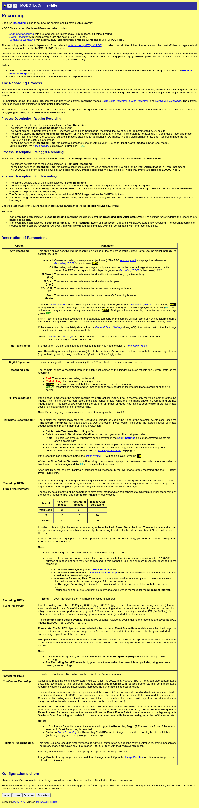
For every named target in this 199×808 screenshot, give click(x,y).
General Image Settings (103, 574)
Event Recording (19, 36)
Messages (68, 338)
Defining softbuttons (109, 452)
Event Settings (126, 439)
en (195, 798)
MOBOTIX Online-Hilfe (38, 5)
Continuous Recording (22, 39)
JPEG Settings (101, 571)
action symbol (41, 146)
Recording (19, 22)
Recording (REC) (64, 264)
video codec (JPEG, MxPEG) (85, 45)
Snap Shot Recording (21, 33)
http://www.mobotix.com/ (46, 805)
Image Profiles (134, 760)
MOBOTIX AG (19, 805)
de (191, 798)
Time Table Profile (136, 347)
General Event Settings (108, 328)
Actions (52, 338)
